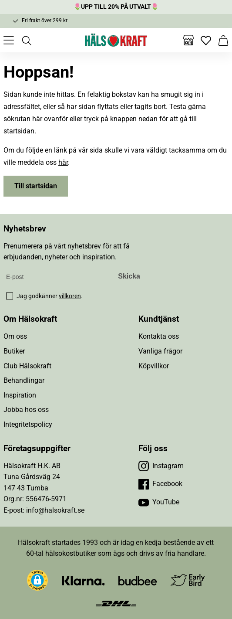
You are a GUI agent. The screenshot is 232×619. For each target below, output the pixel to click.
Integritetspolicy (27, 424)
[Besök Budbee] (137, 580)
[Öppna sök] (26, 40)
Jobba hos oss (26, 409)
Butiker (14, 351)
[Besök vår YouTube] (158, 502)
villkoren (70, 295)
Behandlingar (23, 380)
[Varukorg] (223, 40)
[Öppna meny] (8, 40)
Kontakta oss (158, 336)
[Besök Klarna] (83, 580)
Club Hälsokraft (27, 366)
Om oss (15, 336)
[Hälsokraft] (116, 40)
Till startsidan (35, 186)
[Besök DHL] (116, 603)
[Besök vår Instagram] (161, 466)
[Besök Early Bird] (188, 579)
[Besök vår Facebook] (160, 484)
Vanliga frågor (160, 351)
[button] (37, 580)
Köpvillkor (153, 366)
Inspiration (19, 395)
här (63, 162)
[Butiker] (188, 40)
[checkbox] (9, 295)
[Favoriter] (206, 40)
